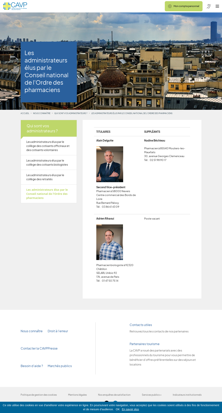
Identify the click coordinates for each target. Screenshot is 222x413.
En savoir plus (130, 409)
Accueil (25, 113)
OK (118, 409)
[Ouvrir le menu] (217, 6)
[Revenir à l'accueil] (15, 6)
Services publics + (151, 394)
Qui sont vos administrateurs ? (70, 113)
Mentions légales (77, 394)
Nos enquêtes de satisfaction (114, 394)
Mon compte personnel (183, 6)
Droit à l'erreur (58, 331)
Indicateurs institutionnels (187, 394)
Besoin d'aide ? (32, 366)
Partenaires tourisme (145, 344)
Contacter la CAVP (34, 348)
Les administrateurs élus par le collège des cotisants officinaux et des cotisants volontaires (47, 146)
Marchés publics (60, 366)
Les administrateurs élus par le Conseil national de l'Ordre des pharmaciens (47, 194)
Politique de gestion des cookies (39, 394)
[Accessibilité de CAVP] (209, 6)
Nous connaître (41, 113)
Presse (53, 348)
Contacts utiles (141, 325)
